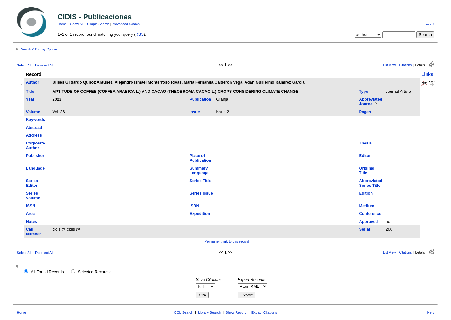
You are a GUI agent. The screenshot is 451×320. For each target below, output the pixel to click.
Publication (200, 99)
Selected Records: (94, 272)
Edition (366, 193)
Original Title (366, 170)
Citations (405, 65)
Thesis (365, 143)
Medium (366, 205)
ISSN (30, 205)
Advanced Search (126, 24)
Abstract (34, 127)
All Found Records (47, 272)
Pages (365, 111)
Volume (33, 111)
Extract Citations (264, 312)
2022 (57, 99)
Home (62, 24)
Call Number (33, 231)
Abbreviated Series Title (370, 183)
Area (30, 213)
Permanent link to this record (227, 241)
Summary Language (198, 170)
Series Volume (33, 195)
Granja (222, 99)
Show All (77, 24)
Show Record (236, 312)
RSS (140, 34)
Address (34, 135)
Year (30, 99)
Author (32, 82)
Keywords (35, 119)
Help (430, 312)
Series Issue (201, 193)
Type (363, 91)
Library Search (209, 312)
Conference (370, 213)
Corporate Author (35, 145)
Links (427, 74)
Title (30, 91)
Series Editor (32, 183)
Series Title (200, 180)
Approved (368, 221)
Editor (365, 155)
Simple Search (98, 24)
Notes (31, 221)
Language (35, 168)
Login (430, 23)
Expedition (199, 213)
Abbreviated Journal (370, 101)
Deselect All (44, 65)
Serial (364, 229)
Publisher (35, 155)
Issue (194, 111)
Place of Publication (200, 158)
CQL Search (183, 312)
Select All (24, 65)
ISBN (194, 205)
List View (389, 65)
